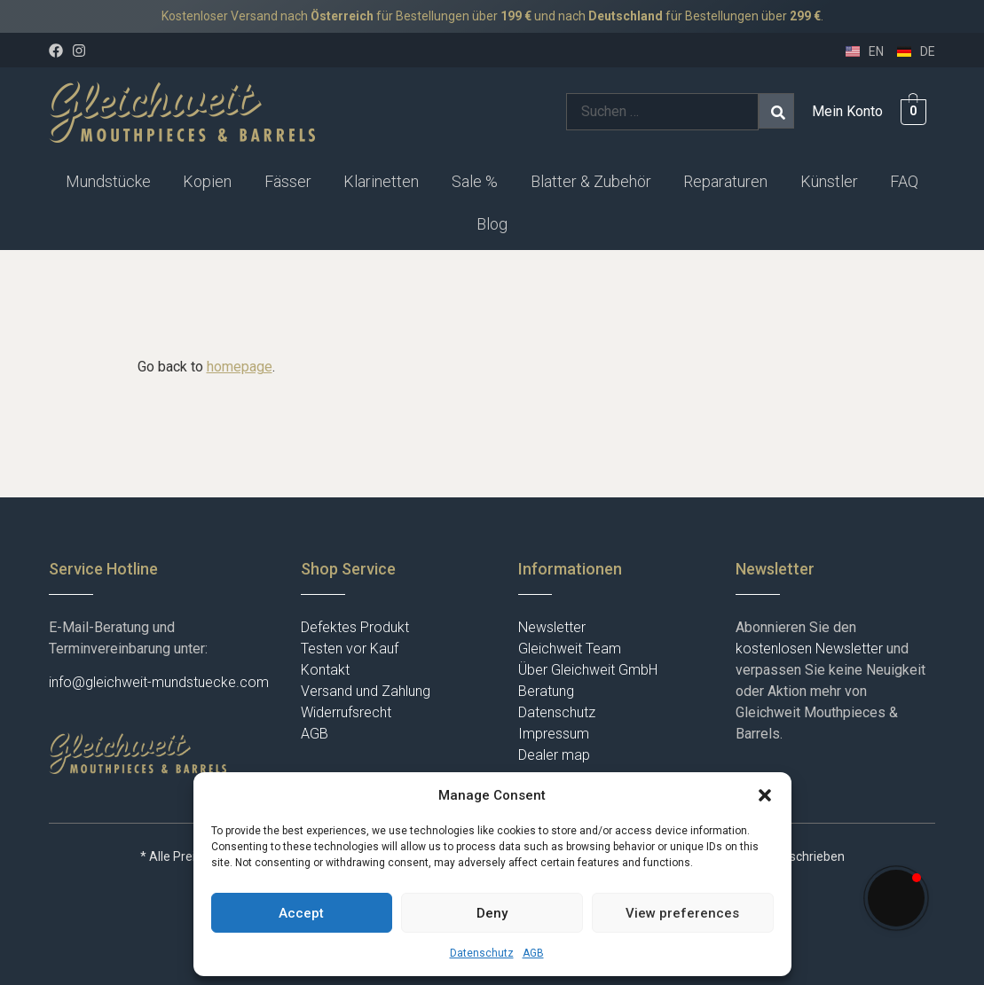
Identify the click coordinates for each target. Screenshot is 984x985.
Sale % (475, 181)
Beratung (546, 691)
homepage (239, 366)
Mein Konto (847, 111)
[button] (765, 795)
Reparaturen (725, 181)
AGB (533, 953)
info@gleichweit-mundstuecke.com (159, 682)
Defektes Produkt (355, 627)
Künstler (829, 181)
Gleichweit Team (569, 648)
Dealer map (554, 755)
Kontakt (325, 669)
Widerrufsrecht (346, 712)
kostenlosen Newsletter (809, 648)
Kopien (207, 181)
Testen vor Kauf (349, 648)
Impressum (553, 733)
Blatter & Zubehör (591, 181)
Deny (492, 913)
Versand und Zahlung (365, 691)
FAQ (904, 181)
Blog (492, 224)
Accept (301, 913)
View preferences (682, 913)
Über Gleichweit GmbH (587, 669)
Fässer (287, 181)
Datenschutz (482, 953)
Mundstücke (108, 181)
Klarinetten (381, 181)
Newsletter (552, 627)
